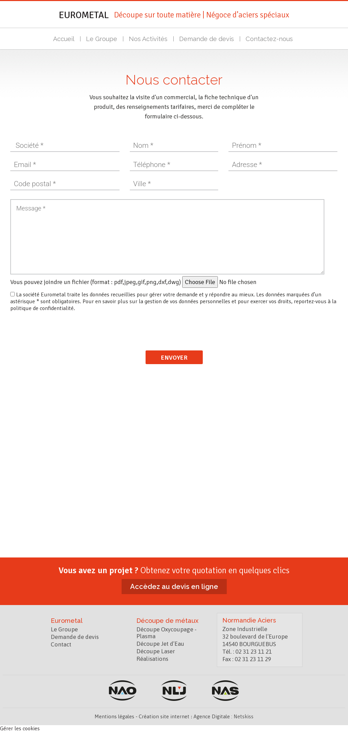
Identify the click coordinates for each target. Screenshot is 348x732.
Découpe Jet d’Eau (160, 643)
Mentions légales (114, 716)
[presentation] (175, 327)
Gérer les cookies (20, 728)
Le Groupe (102, 38)
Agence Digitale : (214, 716)
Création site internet (164, 716)
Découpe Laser (155, 651)
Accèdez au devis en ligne (174, 586)
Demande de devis (207, 38)
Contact (61, 644)
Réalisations (152, 658)
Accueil (64, 38)
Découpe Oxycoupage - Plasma (166, 633)
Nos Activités (149, 38)
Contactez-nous (270, 38)
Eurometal (84, 15)
